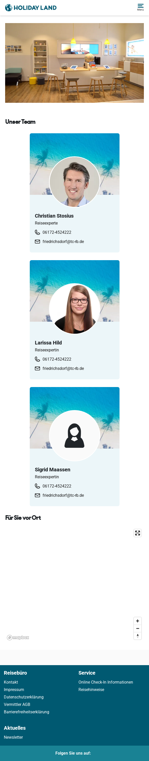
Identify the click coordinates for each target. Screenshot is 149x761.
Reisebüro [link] (15, 673)
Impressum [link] (14, 689)
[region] (74, 584)
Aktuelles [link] (15, 728)
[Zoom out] (137, 628)
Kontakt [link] (11, 682)
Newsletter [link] (13, 737)
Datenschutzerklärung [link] (24, 697)
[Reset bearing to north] (137, 636)
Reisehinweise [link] (91, 689)
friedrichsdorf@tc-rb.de (63, 241)
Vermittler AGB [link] (17, 704)
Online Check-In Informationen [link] (105, 682)
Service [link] (86, 673)
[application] (74, 584)
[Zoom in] (137, 621)
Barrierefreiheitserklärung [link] (26, 711)
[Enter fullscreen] (137, 533)
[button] (140, 8)
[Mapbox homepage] (18, 638)
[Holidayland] (30, 7)
